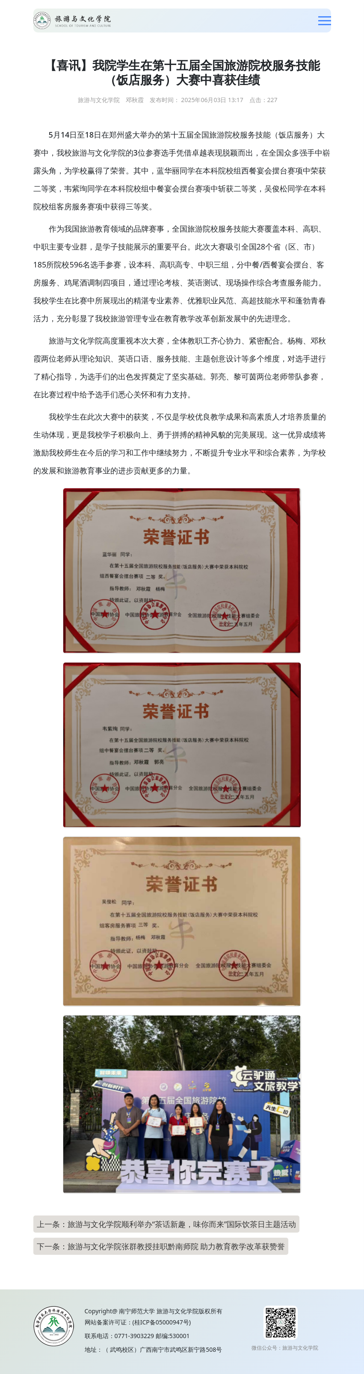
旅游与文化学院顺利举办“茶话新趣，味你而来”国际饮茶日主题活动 (182, 1224)
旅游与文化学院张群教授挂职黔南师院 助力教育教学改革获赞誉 (176, 1246)
